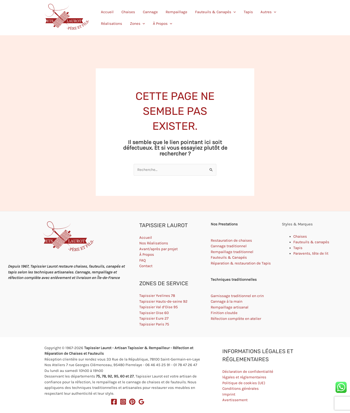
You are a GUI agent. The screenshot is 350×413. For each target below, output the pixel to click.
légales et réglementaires (244, 377)
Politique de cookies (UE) (243, 383)
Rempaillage (159, 17)
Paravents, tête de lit (310, 253)
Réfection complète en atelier (236, 318)
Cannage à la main (226, 301)
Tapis (219, 17)
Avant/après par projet (158, 249)
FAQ (142, 260)
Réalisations (255, 17)
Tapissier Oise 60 (154, 312)
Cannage (138, 17)
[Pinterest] (132, 401)
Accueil (106, 17)
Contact (145, 266)
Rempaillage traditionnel (232, 251)
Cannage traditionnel (229, 246)
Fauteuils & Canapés (229, 257)
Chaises (122, 17)
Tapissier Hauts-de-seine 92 (163, 301)
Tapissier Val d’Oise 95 (158, 307)
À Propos (146, 254)
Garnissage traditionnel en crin (237, 296)
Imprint (228, 394)
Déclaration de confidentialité (247, 371)
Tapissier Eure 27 (154, 318)
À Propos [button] (294, 17)
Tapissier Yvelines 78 (157, 295)
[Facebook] (114, 401)
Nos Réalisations (153, 243)
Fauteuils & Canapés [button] (192, 17)
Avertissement (235, 400)
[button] (210, 17)
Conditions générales (240, 388)
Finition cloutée (224, 312)
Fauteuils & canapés (311, 242)
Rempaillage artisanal (229, 307)
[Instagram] (123, 401)
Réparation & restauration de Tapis (241, 263)
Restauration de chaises (231, 240)
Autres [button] (234, 17)
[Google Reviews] (141, 401)
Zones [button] (275, 17)
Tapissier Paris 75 (154, 324)
